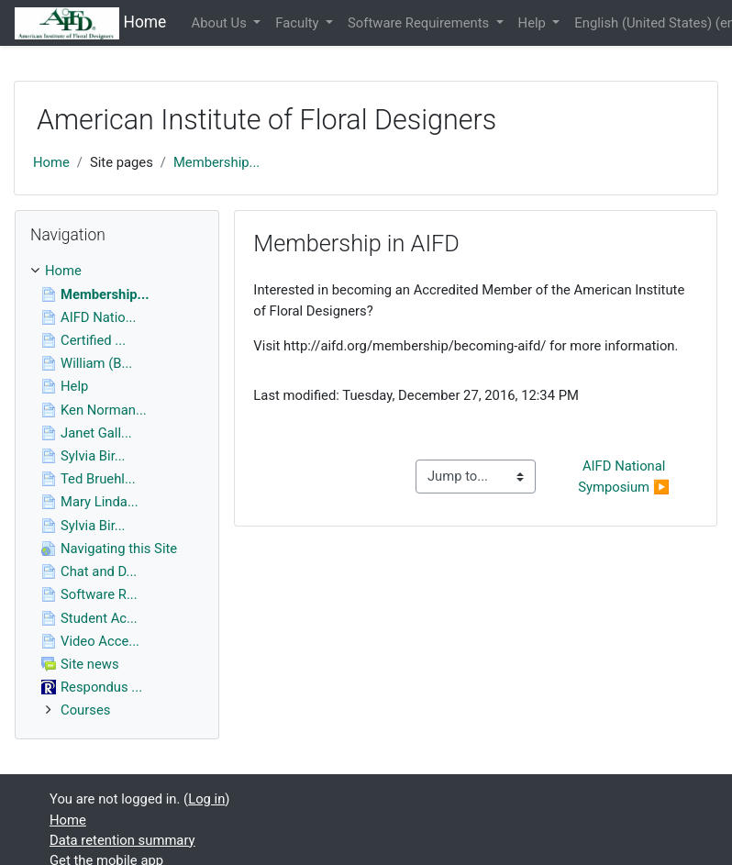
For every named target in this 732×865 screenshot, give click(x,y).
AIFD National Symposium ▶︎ (624, 476)
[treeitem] (117, 271)
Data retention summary (122, 840)
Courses (85, 710)
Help (533, 23)
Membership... (216, 162)
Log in (206, 799)
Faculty (298, 23)
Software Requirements (420, 23)
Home (51, 162)
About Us (221, 23)
